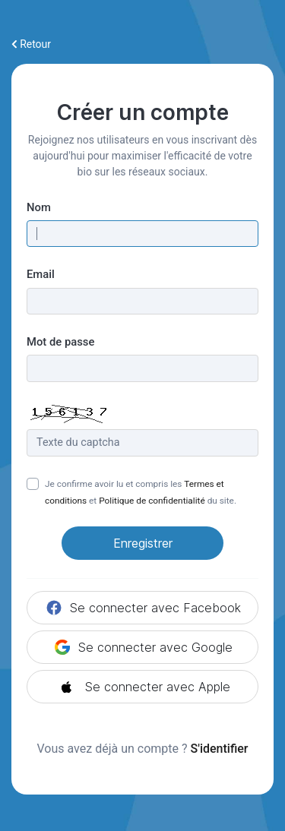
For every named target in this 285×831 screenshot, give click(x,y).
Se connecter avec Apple (142, 686)
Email (41, 274)
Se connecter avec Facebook (143, 608)
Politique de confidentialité (152, 500)
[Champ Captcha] (142, 443)
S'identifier (220, 748)
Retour (31, 44)
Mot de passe (60, 342)
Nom (39, 207)
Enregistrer (143, 543)
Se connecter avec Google (143, 647)
